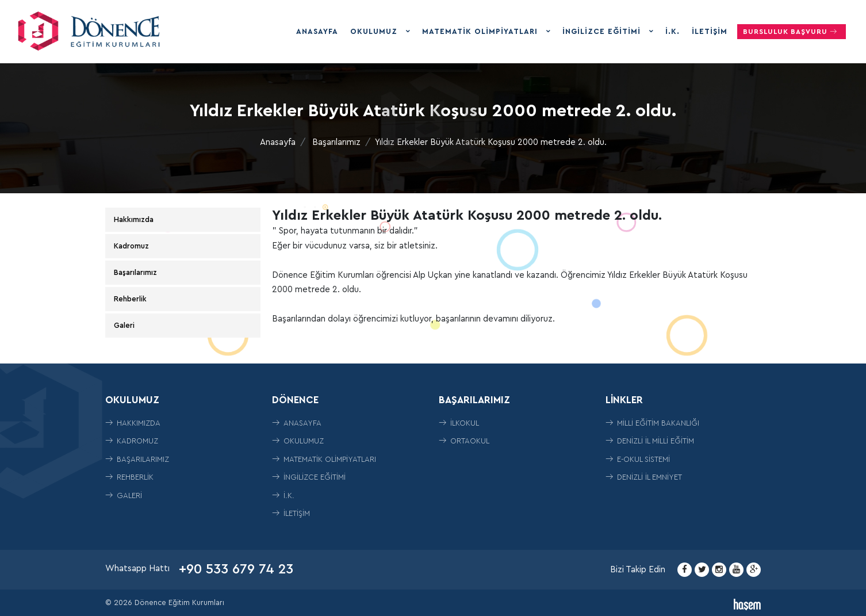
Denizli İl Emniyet (644, 477)
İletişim (709, 31)
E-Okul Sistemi (638, 459)
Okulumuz (375, 31)
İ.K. (672, 31)
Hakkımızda (134, 219)
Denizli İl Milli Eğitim (650, 441)
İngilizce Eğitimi (602, 31)
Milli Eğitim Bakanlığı (652, 423)
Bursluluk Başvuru (791, 31)
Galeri (124, 325)
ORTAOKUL (464, 441)
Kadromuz (131, 246)
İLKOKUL (459, 423)
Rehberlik (130, 299)
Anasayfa (317, 31)
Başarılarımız (336, 142)
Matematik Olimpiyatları (481, 31)
